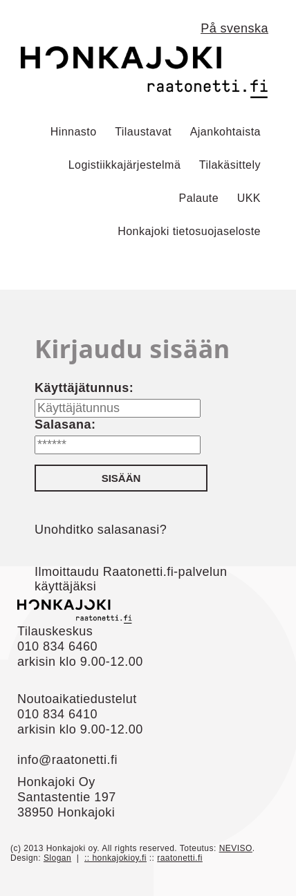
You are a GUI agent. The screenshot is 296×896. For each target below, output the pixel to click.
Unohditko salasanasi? (101, 529)
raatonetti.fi (180, 858)
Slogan (57, 858)
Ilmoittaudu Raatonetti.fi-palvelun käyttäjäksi (131, 579)
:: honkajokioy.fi (115, 858)
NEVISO (235, 848)
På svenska (234, 28)
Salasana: (65, 424)
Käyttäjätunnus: (84, 388)
